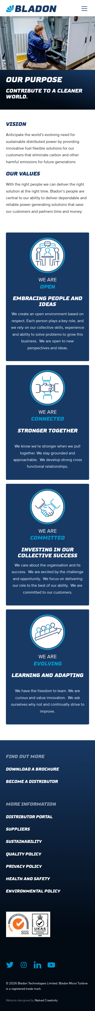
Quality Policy (23, 854)
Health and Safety (28, 879)
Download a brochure (32, 769)
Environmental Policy (33, 891)
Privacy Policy (24, 866)
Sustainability (24, 841)
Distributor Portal (29, 817)
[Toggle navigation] (84, 8)
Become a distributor (32, 781)
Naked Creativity (46, 1000)
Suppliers (18, 829)
